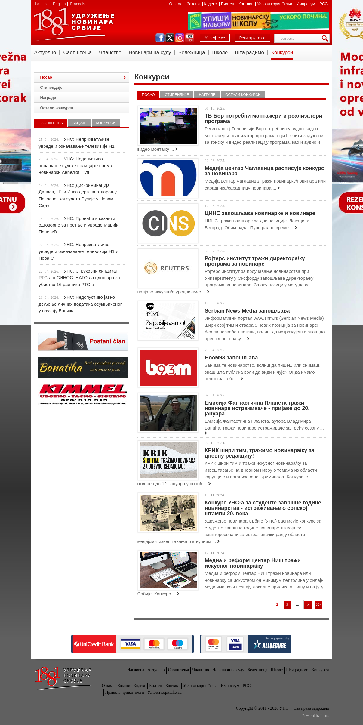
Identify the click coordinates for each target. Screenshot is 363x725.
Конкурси (282, 52)
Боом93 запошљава (231, 358)
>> (318, 604)
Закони (194, 4)
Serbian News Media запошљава (247, 311)
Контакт (246, 4)
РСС (323, 4)
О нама (176, 4)
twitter (169, 37)
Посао (148, 95)
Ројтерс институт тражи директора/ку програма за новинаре (255, 261)
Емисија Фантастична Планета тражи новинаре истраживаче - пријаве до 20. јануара (257, 408)
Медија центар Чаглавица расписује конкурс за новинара (264, 171)
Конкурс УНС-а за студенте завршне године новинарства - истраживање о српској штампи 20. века (263, 508)
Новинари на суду (150, 52)
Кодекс (211, 4)
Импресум (306, 4)
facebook (160, 37)
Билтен (228, 4)
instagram (179, 37)
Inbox (325, 716)
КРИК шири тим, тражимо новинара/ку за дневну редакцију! (260, 453)
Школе (220, 52)
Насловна (135, 670)
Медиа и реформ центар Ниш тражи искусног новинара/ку (253, 563)
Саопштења (77, 52)
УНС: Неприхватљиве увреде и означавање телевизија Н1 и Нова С (78, 251)
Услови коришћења (275, 4)
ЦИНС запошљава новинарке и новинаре (260, 213)
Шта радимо (249, 52)
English (59, 4)
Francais (77, 4)
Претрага (326, 38)
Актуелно (45, 52)
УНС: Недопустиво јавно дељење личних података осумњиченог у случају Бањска (80, 304)
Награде (207, 95)
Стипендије (177, 95)
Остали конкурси (242, 95)
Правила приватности (124, 692)
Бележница (191, 52)
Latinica (42, 4)
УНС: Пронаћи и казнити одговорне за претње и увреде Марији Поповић (79, 225)
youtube (189, 37)
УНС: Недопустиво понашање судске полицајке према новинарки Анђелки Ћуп (75, 165)
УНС (74, 24)
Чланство (110, 52)
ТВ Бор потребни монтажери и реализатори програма (263, 118)
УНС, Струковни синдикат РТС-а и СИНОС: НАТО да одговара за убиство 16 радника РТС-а (79, 277)
